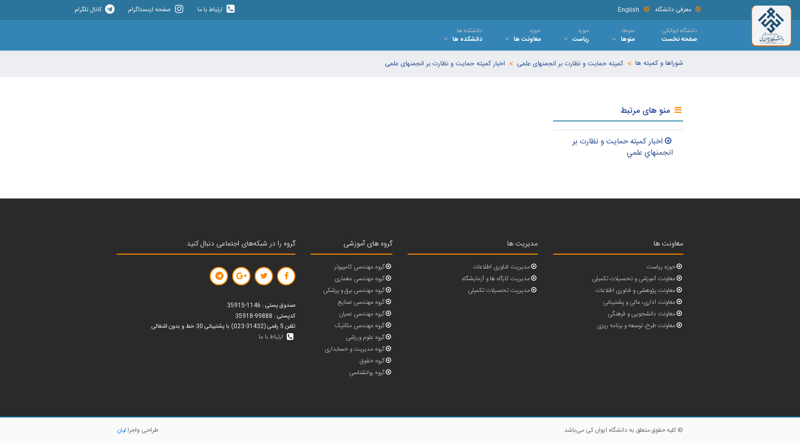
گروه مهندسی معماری (363, 279)
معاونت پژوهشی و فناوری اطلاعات (639, 291)
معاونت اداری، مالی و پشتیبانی (643, 302)
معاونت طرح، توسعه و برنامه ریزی (640, 326)
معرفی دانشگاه (678, 10)
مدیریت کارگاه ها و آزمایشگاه (500, 279)
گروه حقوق (376, 361)
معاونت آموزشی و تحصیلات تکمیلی (637, 279)
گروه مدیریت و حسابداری (358, 349)
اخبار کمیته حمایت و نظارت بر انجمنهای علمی (445, 64)
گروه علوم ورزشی (369, 337)
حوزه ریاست (664, 267)
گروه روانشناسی (370, 373)
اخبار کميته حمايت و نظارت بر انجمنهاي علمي (622, 147)
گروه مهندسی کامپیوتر (363, 267)
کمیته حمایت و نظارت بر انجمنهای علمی (570, 64)
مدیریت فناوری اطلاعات (505, 267)
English (634, 10)
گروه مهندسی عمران (365, 314)
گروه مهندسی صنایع (365, 302)
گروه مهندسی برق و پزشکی (357, 291)
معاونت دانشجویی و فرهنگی (645, 314)
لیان (121, 430)
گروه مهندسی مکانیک (363, 326)
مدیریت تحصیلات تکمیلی (503, 291)
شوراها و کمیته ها (659, 63)
